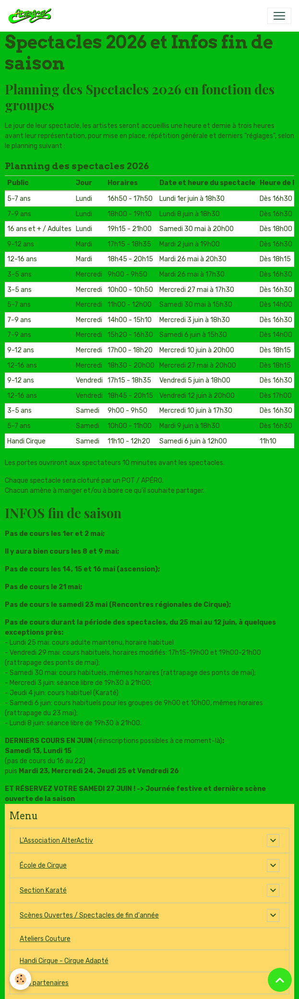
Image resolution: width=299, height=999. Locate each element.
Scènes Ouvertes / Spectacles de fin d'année (89, 915)
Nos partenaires (44, 983)
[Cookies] (20, 979)
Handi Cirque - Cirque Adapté (64, 961)
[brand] (32, 16)
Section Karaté (43, 890)
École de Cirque (43, 865)
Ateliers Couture (45, 939)
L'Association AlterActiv (56, 840)
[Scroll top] (280, 980)
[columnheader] (39, 183)
